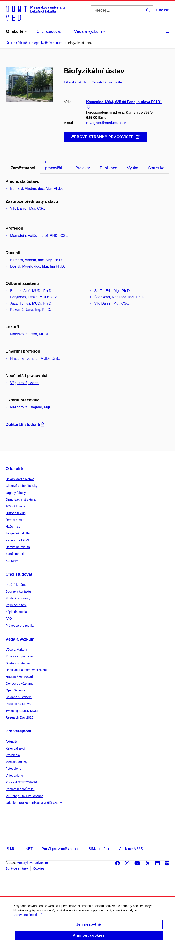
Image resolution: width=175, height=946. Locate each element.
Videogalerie (14, 775)
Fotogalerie (13, 768)
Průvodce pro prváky (20, 625)
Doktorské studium (19, 663)
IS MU (10, 849)
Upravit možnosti (27, 919)
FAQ (9, 618)
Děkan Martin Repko (20, 479)
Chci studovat (19, 574)
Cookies (38, 868)
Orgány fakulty (16, 493)
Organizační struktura (21, 499)
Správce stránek (17, 868)
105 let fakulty (15, 506)
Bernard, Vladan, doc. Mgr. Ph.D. (36, 188)
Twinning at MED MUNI (22, 711)
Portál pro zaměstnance (61, 849)
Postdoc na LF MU (19, 704)
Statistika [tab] (156, 168)
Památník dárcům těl (20, 789)
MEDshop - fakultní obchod (24, 796)
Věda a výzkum (20, 639)
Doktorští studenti (25, 424)
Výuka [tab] (132, 168)
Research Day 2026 (19, 717)
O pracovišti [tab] (53, 165)
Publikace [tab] (108, 168)
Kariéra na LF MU (18, 540)
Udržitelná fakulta (18, 547)
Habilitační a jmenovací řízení (26, 670)
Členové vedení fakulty (21, 486)
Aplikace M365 (131, 849)
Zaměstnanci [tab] (23, 168)
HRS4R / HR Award (19, 676)
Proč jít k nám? (16, 584)
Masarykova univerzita (32, 863)
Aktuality (11, 741)
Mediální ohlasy (16, 762)
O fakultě (14, 468)
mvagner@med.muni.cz (106, 123)
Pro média (13, 755)
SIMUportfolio (99, 849)
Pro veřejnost (18, 731)
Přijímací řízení (16, 605)
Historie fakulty (16, 513)
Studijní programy (18, 598)
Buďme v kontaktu (18, 591)
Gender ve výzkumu (20, 683)
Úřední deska (15, 520)
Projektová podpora (19, 656)
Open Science (15, 690)
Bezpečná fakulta (18, 533)
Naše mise (13, 526)
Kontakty (12, 560)
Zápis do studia (16, 612)
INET (28, 849)
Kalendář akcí (15, 748)
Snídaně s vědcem (19, 697)
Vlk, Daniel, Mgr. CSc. (27, 208)
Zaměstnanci (15, 554)
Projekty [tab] (82, 168)
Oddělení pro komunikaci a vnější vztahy (34, 802)
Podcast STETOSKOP (21, 782)
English (162, 10)
